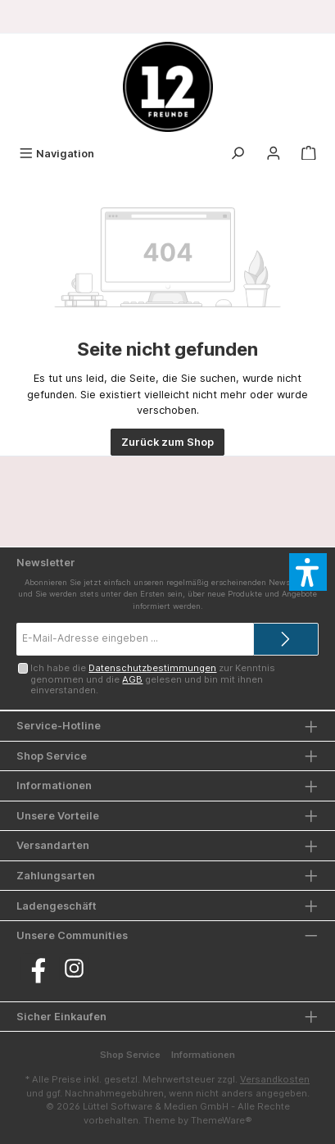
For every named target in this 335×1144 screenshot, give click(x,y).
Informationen (203, 1054)
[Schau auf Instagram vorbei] (74, 968)
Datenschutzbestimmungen (152, 668)
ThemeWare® (221, 1120)
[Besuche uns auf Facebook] (34, 968)
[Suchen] (238, 153)
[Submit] (286, 639)
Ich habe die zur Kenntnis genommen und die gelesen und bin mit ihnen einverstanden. (152, 679)
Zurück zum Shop (167, 442)
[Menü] (56, 153)
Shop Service (130, 1054)
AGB (132, 679)
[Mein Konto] (274, 153)
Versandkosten (275, 1079)
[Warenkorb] (309, 153)
